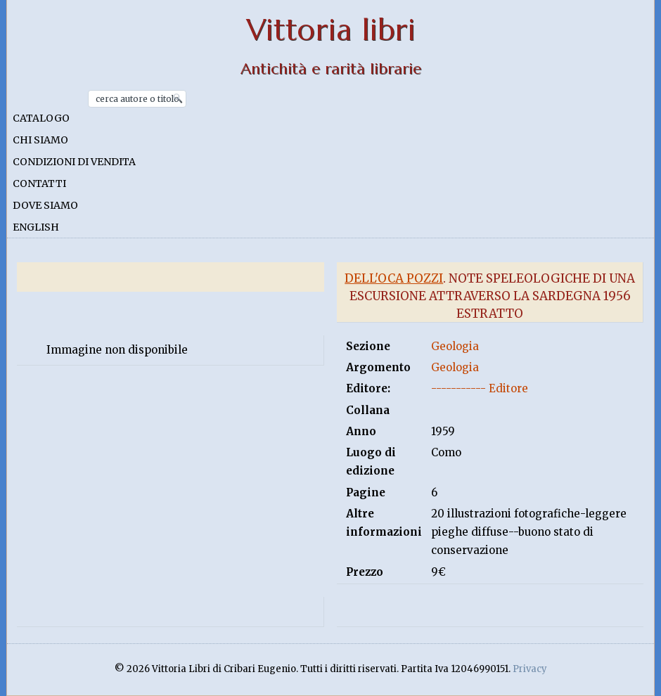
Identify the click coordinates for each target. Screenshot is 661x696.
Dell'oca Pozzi (394, 278)
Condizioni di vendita (74, 161)
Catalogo (41, 118)
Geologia (455, 346)
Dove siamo (45, 205)
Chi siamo (40, 140)
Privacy (530, 669)
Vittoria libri (331, 30)
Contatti (39, 183)
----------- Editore (479, 388)
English (36, 227)
